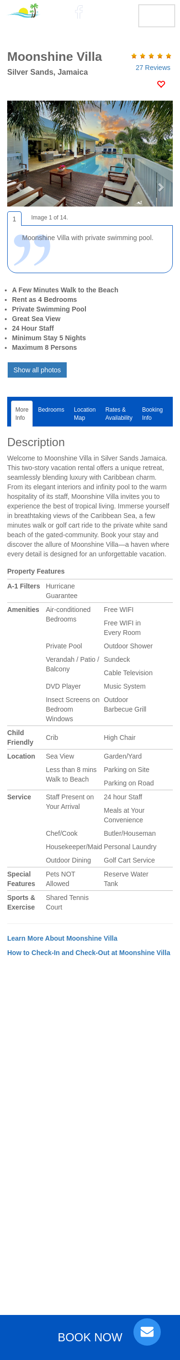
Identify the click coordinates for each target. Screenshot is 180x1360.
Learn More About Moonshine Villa (62, 938)
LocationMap (85, 413)
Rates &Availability (118, 413)
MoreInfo (21, 413)
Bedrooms (51, 413)
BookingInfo (152, 413)
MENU (156, 15)
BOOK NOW (90, 1337)
